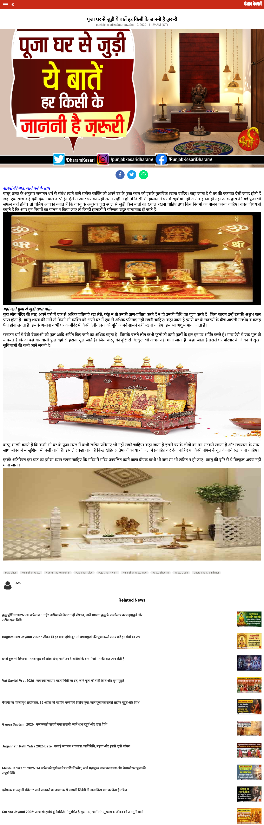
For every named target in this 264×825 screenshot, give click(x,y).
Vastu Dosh (181, 572)
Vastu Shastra (160, 572)
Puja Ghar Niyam (107, 572)
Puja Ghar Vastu (31, 572)
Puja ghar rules (84, 572)
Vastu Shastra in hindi (206, 572)
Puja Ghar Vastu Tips (135, 572)
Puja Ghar (10, 572)
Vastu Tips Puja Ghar (58, 572)
